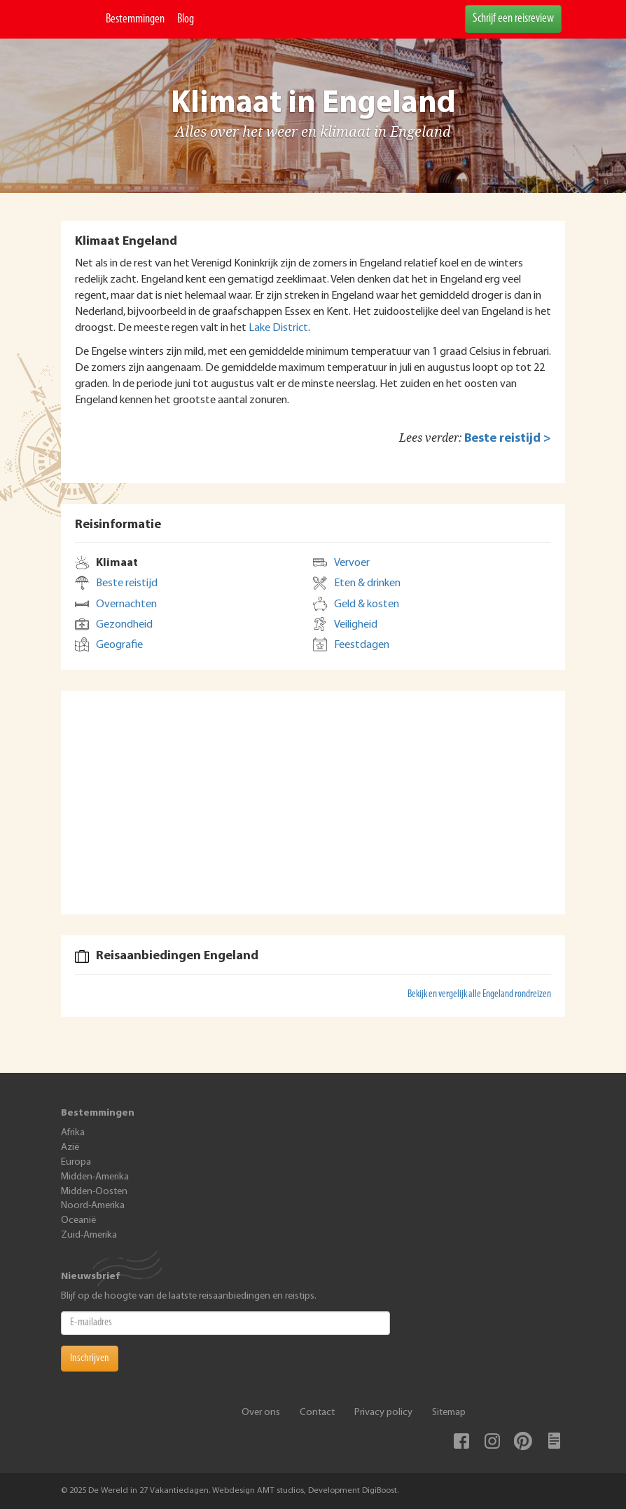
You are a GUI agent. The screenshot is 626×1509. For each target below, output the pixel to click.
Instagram (492, 1441)
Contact (317, 1412)
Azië (70, 1147)
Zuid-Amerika (89, 1235)
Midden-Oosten (94, 1191)
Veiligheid (355, 624)
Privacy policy (383, 1412)
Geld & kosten (366, 604)
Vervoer (352, 563)
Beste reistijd (127, 583)
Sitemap (449, 1412)
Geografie (119, 645)
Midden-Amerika (95, 1177)
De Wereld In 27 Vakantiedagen (80, 19)
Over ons (261, 1412)
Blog (185, 19)
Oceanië (78, 1220)
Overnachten (126, 604)
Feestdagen (361, 645)
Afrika (73, 1133)
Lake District (278, 328)
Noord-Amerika (93, 1205)
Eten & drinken (367, 583)
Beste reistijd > (507, 439)
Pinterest (523, 1441)
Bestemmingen (135, 19)
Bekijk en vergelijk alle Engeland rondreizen (479, 994)
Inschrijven (89, 1358)
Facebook (461, 1441)
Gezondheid (124, 624)
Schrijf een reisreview (513, 18)
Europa (76, 1162)
